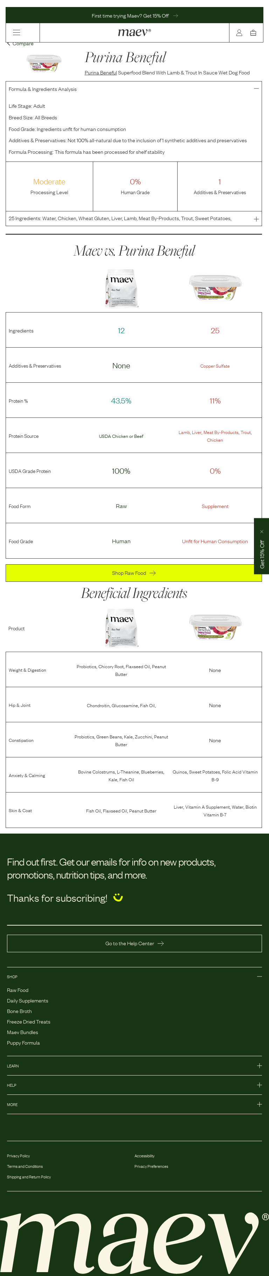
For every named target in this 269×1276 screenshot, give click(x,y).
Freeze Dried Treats (28, 1021)
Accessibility (144, 1155)
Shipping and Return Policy (29, 1176)
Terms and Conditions (25, 1166)
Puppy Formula (23, 1042)
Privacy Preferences (151, 1166)
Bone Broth (19, 1010)
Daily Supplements (27, 1000)
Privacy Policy (18, 1155)
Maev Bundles (22, 1031)
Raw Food (17, 989)
